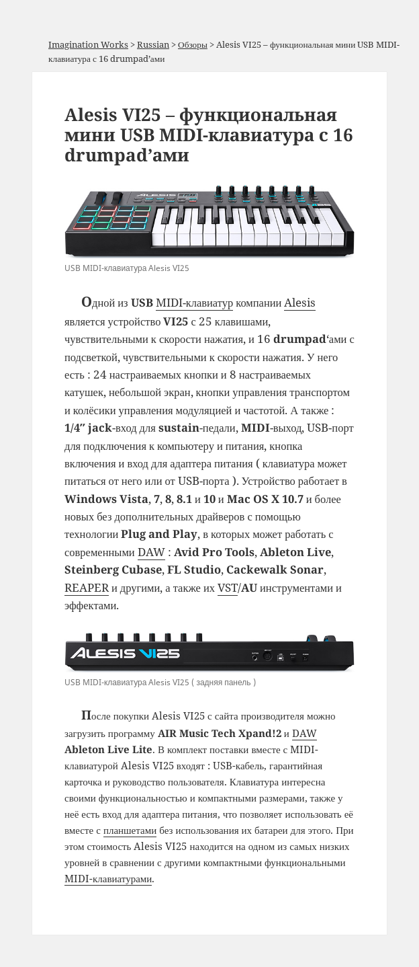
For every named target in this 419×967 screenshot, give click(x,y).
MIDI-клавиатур (195, 302)
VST (228, 587)
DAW (151, 551)
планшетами (129, 830)
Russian (153, 44)
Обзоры (192, 44)
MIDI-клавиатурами (108, 878)
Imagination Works (88, 44)
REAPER (86, 587)
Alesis (300, 302)
